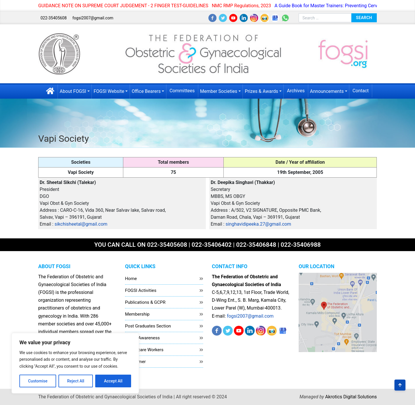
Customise (37, 381)
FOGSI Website (108, 91)
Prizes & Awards (261, 91)
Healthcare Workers (144, 349)
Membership (137, 314)
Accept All (113, 381)
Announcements (327, 91)
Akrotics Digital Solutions (351, 397)
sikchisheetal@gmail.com (80, 224)
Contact (360, 90)
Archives (295, 90)
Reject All (75, 381)
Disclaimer (135, 361)
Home (131, 278)
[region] (75, 363)
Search (364, 17)
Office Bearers (146, 91)
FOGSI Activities (140, 290)
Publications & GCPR (145, 302)
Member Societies (218, 91)
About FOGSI (73, 91)
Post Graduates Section (148, 326)
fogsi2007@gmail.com (92, 18)
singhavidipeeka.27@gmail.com (258, 224)
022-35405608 (54, 18)
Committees (182, 90)
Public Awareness (142, 337)
